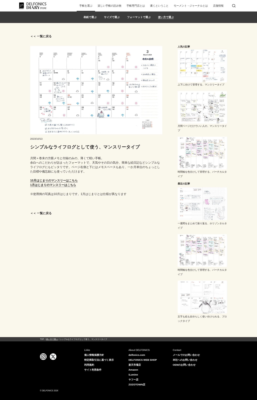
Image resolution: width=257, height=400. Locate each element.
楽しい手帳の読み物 (109, 5)
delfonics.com (136, 355)
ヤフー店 (133, 379)
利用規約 (89, 364)
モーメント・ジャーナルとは (191, 5)
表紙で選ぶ (90, 17)
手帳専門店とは (136, 5)
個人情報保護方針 (94, 355)
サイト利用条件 (92, 369)
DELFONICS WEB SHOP (142, 359)
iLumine (133, 374)
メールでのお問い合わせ (186, 355)
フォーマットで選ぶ (139, 17)
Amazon (133, 369)
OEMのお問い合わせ (184, 364)
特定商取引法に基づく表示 (99, 359)
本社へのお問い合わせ (185, 359)
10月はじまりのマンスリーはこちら (54, 180)
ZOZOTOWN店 (136, 384)
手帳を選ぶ (85, 5)
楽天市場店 (134, 364)
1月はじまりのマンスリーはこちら (53, 185)
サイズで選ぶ (112, 17)
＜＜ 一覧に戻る (41, 36)
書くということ (159, 5)
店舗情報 (218, 5)
